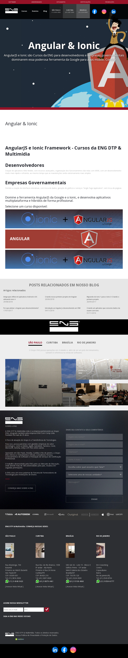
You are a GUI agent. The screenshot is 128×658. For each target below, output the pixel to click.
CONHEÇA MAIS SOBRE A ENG (20, 488)
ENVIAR (94, 499)
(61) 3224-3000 (75, 578)
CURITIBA (69, 11)
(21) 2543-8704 (106, 578)
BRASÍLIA (83, 11)
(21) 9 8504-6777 (105, 581)
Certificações (85, 2)
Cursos (24, 11)
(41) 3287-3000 (45, 578)
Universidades (36, 2)
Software (12, 2)
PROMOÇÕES (109, 2)
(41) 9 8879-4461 (44, 581)
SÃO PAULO (56, 11)
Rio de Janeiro (86, 342)
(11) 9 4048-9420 (14, 581)
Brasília (67, 342)
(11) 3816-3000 (15, 578)
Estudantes (61, 2)
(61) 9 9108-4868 (75, 581)
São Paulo (35, 342)
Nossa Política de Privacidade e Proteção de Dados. (36, 635)
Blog (45, 11)
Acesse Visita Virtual (14, 586)
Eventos (35, 11)
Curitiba (52, 342)
